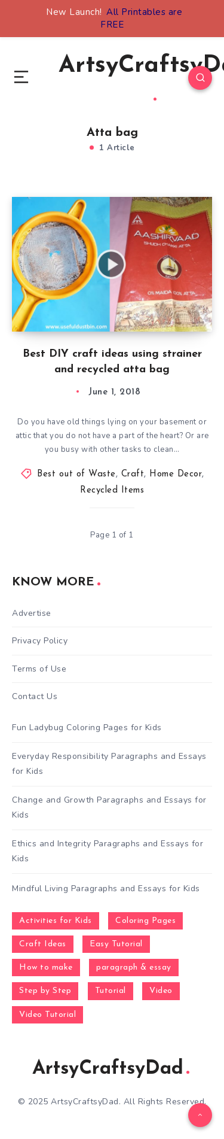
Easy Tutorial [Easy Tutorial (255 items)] (116, 944)
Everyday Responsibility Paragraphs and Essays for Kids (109, 764)
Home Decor (175, 474)
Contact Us (34, 696)
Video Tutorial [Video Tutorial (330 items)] (47, 1014)
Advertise (31, 613)
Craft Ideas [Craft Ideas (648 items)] (42, 944)
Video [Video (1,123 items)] (161, 990)
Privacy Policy (39, 640)
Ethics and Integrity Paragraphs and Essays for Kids (107, 851)
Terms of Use (39, 669)
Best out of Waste (76, 474)
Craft (133, 474)
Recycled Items (112, 490)
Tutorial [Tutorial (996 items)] (110, 990)
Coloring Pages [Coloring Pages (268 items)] (145, 920)
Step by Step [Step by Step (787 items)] (45, 990)
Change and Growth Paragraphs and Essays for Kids (109, 807)
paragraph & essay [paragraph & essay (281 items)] (133, 967)
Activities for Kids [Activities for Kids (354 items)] (55, 920)
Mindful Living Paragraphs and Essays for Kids (106, 888)
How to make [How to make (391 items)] (46, 967)
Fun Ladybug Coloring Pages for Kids (87, 727)
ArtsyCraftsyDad (110, 1069)
